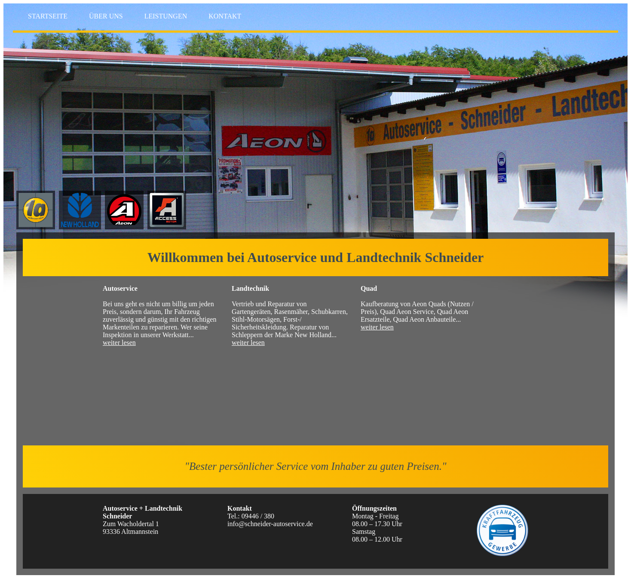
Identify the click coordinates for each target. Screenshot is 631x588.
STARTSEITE (47, 16)
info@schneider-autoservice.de (270, 523)
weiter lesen (119, 342)
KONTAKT (224, 16)
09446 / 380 (258, 516)
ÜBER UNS (106, 16)
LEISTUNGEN (165, 16)
